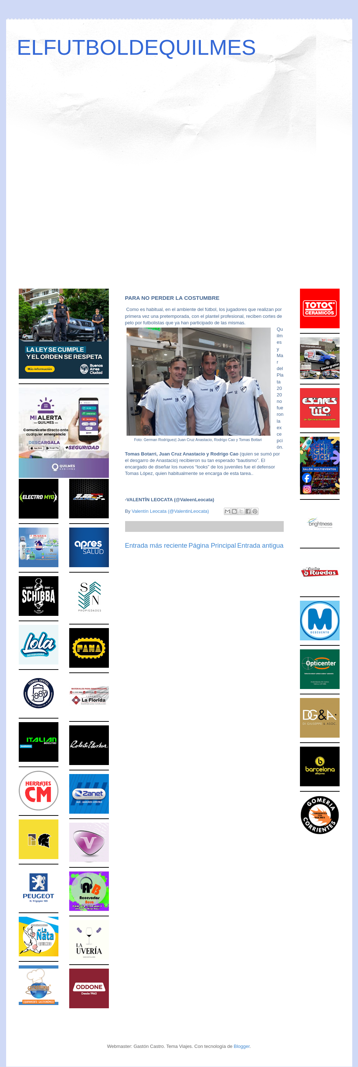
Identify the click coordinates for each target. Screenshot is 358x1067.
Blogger (241, 1046)
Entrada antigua (260, 545)
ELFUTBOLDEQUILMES (136, 47)
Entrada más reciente (156, 545)
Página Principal (212, 545)
